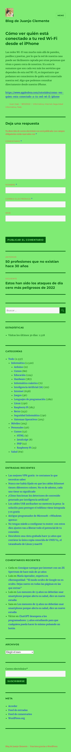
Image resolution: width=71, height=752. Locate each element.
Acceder (12, 706)
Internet (48, 104)
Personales (17, 427)
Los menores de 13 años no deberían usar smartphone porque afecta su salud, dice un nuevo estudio (36, 596)
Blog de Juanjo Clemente (27, 21)
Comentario (13, 141)
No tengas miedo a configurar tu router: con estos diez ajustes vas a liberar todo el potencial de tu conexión (36, 527)
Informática (38, 104)
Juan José (14, 104)
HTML (20, 435)
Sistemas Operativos (25, 419)
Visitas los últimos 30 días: (23, 335)
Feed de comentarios (20, 714)
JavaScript (22, 439)
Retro (17, 411)
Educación (20, 375)
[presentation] (25, 231)
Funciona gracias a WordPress (44, 746)
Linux (17, 403)
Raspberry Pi (21, 407)
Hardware (19, 379)
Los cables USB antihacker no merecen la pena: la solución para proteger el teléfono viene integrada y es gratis (36, 507)
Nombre (11, 184)
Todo (19, 107)
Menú (61, 15)
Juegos (18, 395)
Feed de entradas (18, 710)
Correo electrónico (18, 199)
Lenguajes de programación (30, 399)
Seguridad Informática (27, 415)
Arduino (18, 367)
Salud (14, 451)
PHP (19, 443)
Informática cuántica (26, 383)
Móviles (15, 423)
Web (8, 213)
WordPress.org (16, 718)
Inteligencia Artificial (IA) (28, 387)
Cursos (18, 371)
